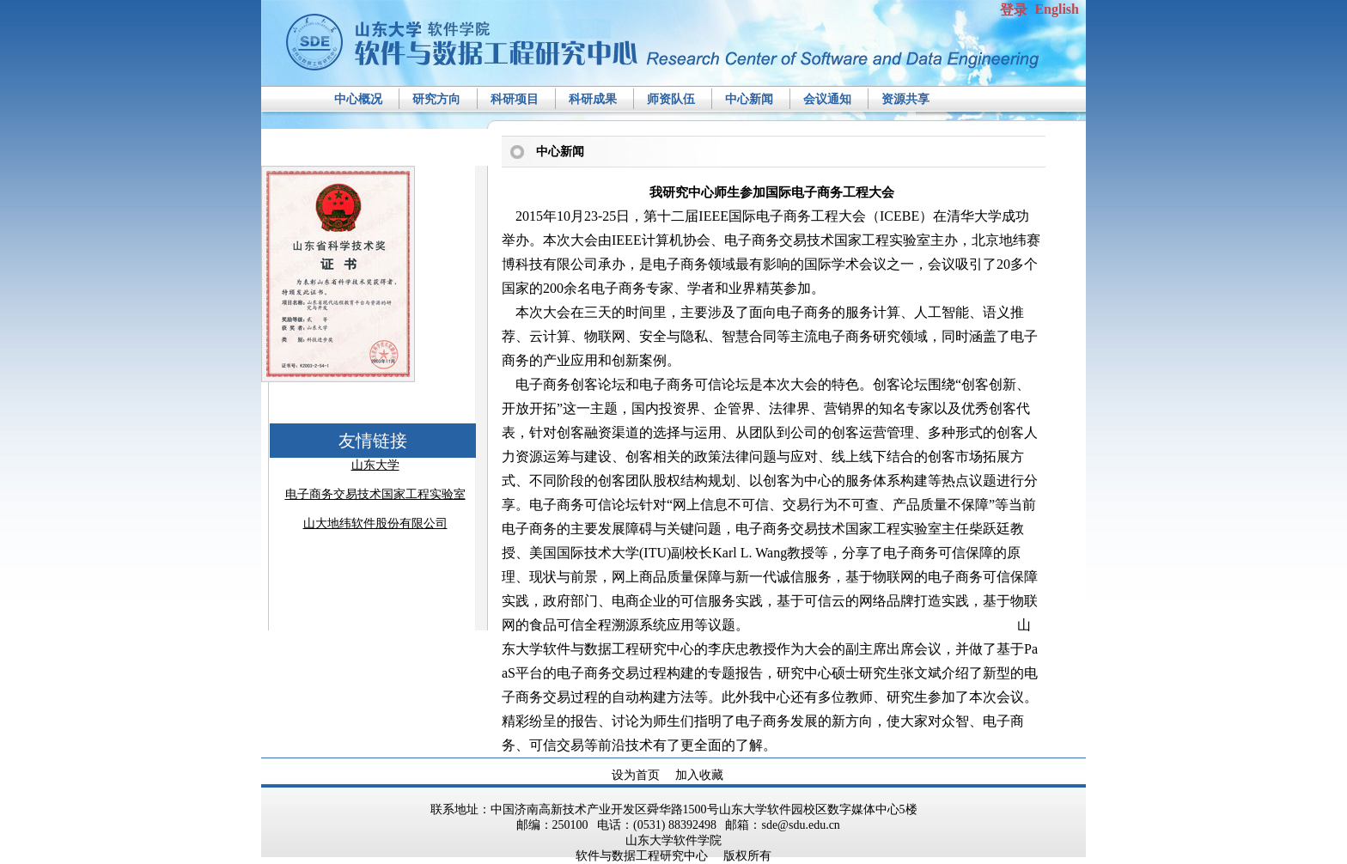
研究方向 (436, 99)
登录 (1013, 10)
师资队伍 (671, 99)
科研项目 (515, 99)
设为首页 (636, 775)
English (1056, 9)
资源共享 (905, 99)
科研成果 (593, 99)
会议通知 (827, 99)
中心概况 (358, 99)
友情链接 (372, 440)
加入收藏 (699, 775)
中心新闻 (749, 99)
